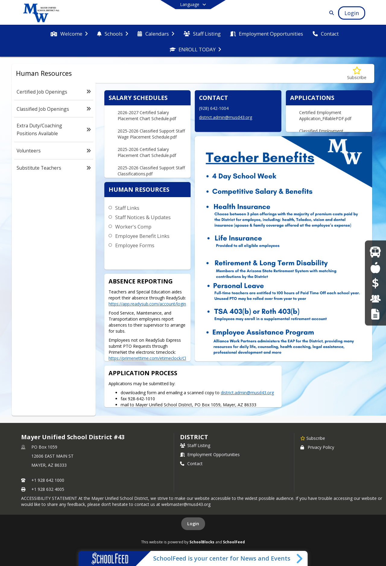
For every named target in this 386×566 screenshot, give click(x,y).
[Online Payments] (375, 283)
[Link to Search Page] (330, 13)
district (194, 437)
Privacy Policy (317, 447)
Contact (191, 463)
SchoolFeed (234, 541)
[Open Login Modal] (351, 13)
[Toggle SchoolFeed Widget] (300, 558)
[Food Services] (375, 267)
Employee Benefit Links (142, 235)
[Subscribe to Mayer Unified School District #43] (312, 438)
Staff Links (127, 207)
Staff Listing (195, 445)
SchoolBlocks (201, 541)
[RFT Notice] (375, 314)
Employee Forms (134, 245)
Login (193, 523)
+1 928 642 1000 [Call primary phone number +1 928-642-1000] (47, 480)
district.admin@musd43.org (225, 117)
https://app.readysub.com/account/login (147, 304)
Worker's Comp (133, 226)
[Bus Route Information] (375, 252)
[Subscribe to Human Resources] (356, 73)
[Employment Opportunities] (375, 298)
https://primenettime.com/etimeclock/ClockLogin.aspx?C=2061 (147, 361)
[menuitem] (69, 33)
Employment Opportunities (210, 454)
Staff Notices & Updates (143, 217)
